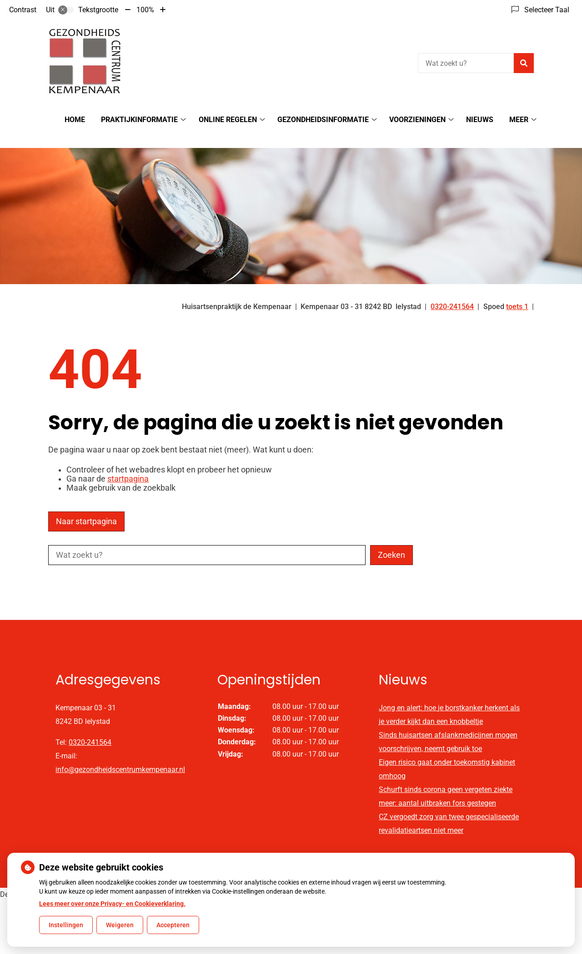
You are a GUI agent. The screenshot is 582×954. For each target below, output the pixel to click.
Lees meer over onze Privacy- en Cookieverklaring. (112, 903)
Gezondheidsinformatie (323, 119)
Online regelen (228, 119)
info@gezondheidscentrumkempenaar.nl (120, 753)
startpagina (128, 462)
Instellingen (66, 925)
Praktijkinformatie (139, 119)
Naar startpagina (86, 505)
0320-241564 (90, 726)
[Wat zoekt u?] (466, 63)
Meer (518, 119)
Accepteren (173, 925)
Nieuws (479, 119)
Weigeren (120, 925)
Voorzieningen (417, 119)
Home (75, 119)
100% (145, 9)
